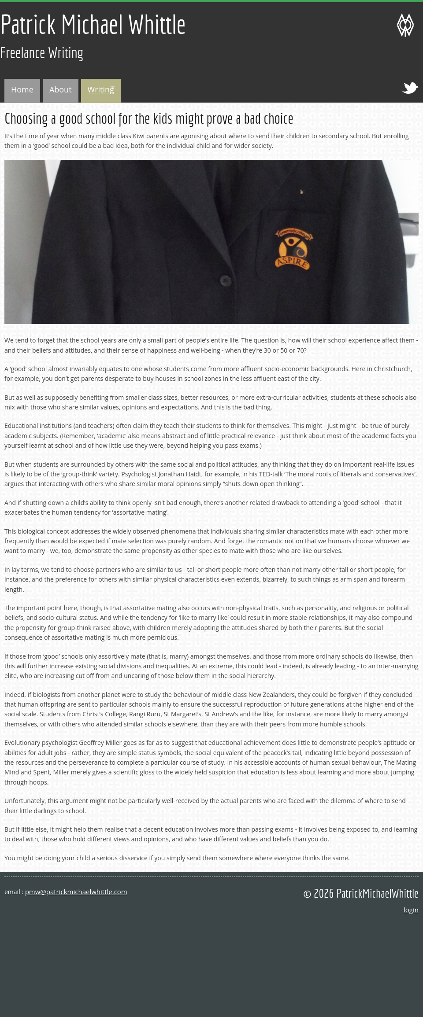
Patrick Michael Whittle (93, 24)
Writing (98, 90)
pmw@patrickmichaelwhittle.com (76, 891)
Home (22, 89)
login (411, 909)
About (60, 89)
